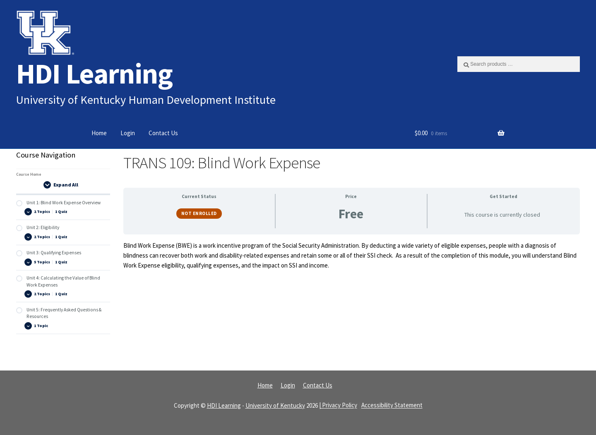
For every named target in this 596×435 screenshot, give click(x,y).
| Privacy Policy (338, 405)
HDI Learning (94, 73)
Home (99, 133)
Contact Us (163, 133)
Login (127, 133)
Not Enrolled (199, 213)
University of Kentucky (275, 405)
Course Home (28, 174)
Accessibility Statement (392, 405)
